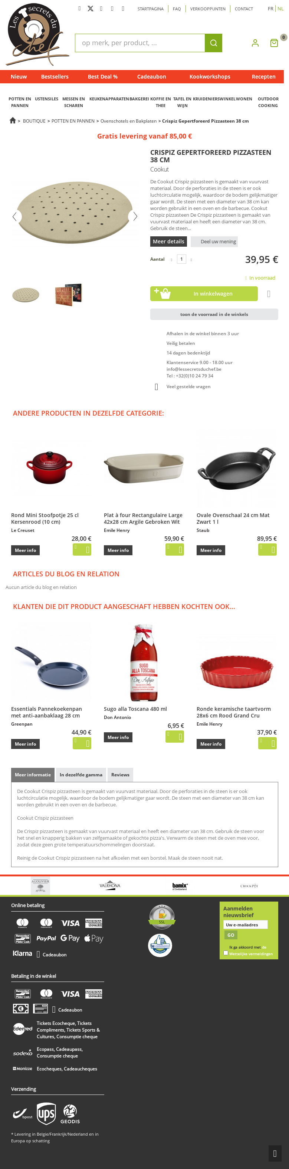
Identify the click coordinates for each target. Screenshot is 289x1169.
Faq (177, 8)
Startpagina (151, 8)
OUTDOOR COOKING (268, 102)
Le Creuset (23, 530)
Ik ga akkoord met (251, 950)
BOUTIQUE (34, 121)
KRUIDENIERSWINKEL (214, 98)
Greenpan (22, 724)
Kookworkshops (210, 76)
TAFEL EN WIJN (182, 102)
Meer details (168, 241)
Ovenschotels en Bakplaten (129, 121)
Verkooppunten (208, 8)
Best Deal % (103, 76)
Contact (244, 8)
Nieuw (19, 76)
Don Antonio (117, 717)
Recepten (264, 76)
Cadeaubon (151, 76)
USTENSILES (46, 98)
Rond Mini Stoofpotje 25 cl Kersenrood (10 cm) (45, 518)
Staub (203, 530)
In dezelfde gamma (81, 775)
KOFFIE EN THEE (160, 102)
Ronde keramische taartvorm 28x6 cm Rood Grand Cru (234, 712)
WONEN (244, 98)
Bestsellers (55, 76)
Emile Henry (116, 530)
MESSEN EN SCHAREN (73, 102)
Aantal (157, 259)
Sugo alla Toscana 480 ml (135, 708)
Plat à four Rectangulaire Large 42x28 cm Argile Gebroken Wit (143, 518)
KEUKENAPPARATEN (109, 98)
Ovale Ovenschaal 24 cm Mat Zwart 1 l (233, 518)
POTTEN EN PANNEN (20, 102)
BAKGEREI (139, 98)
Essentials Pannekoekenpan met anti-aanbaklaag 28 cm (46, 712)
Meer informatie (33, 775)
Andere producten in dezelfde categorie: (88, 413)
